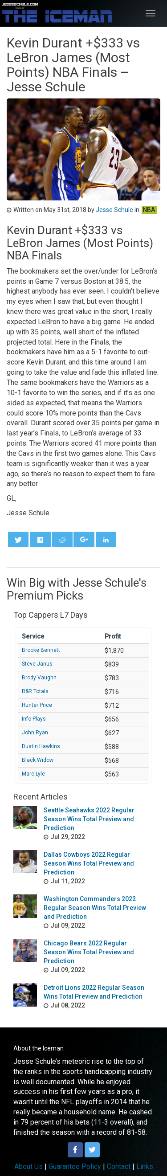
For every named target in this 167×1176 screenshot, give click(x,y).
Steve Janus (37, 664)
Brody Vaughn (39, 677)
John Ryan (35, 732)
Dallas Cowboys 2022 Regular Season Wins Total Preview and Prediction (89, 863)
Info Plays (34, 719)
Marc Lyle (33, 774)
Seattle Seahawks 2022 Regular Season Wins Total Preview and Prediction (89, 819)
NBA (149, 209)
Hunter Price (37, 705)
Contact (118, 1166)
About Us (28, 1166)
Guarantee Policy (75, 1166)
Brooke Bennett (41, 650)
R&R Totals (35, 691)
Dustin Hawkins (41, 746)
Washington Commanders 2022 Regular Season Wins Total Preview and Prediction (95, 907)
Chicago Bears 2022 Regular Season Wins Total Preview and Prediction (89, 952)
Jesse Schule (114, 209)
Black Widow (37, 760)
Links (144, 1166)
